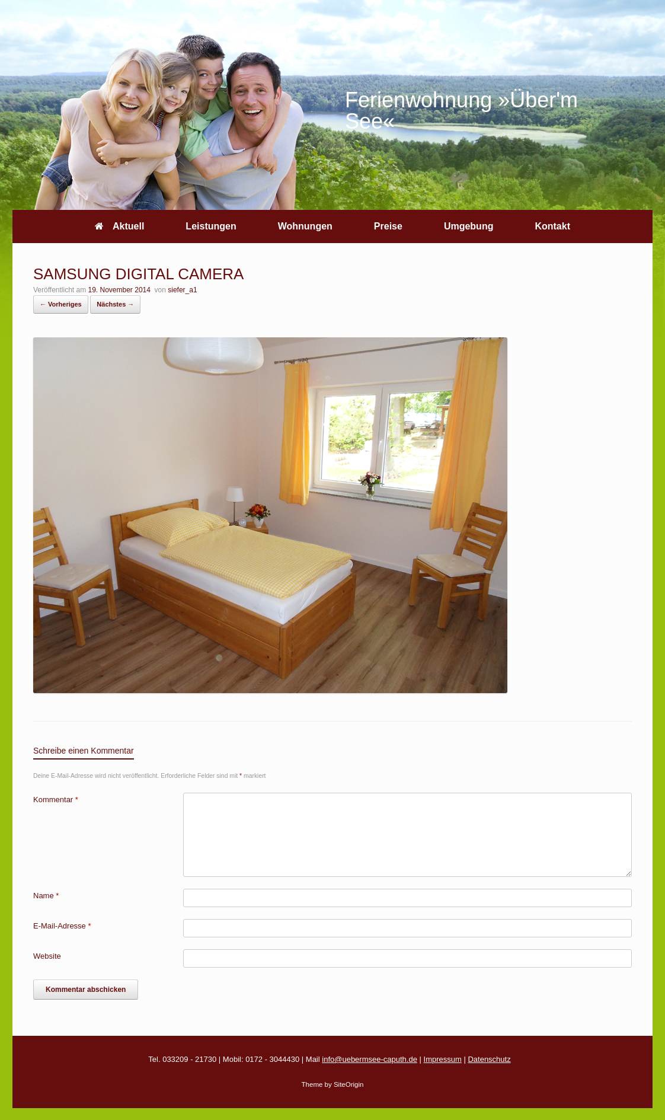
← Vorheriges (61, 304)
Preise (388, 226)
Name (46, 895)
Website (47, 956)
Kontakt (552, 226)
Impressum (443, 1059)
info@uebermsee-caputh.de (369, 1059)
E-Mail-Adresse (62, 925)
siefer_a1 (182, 290)
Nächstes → (115, 304)
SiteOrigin (349, 1084)
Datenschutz (489, 1059)
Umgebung (469, 226)
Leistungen (211, 226)
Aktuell (119, 226)
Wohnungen (305, 226)
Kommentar (55, 799)
